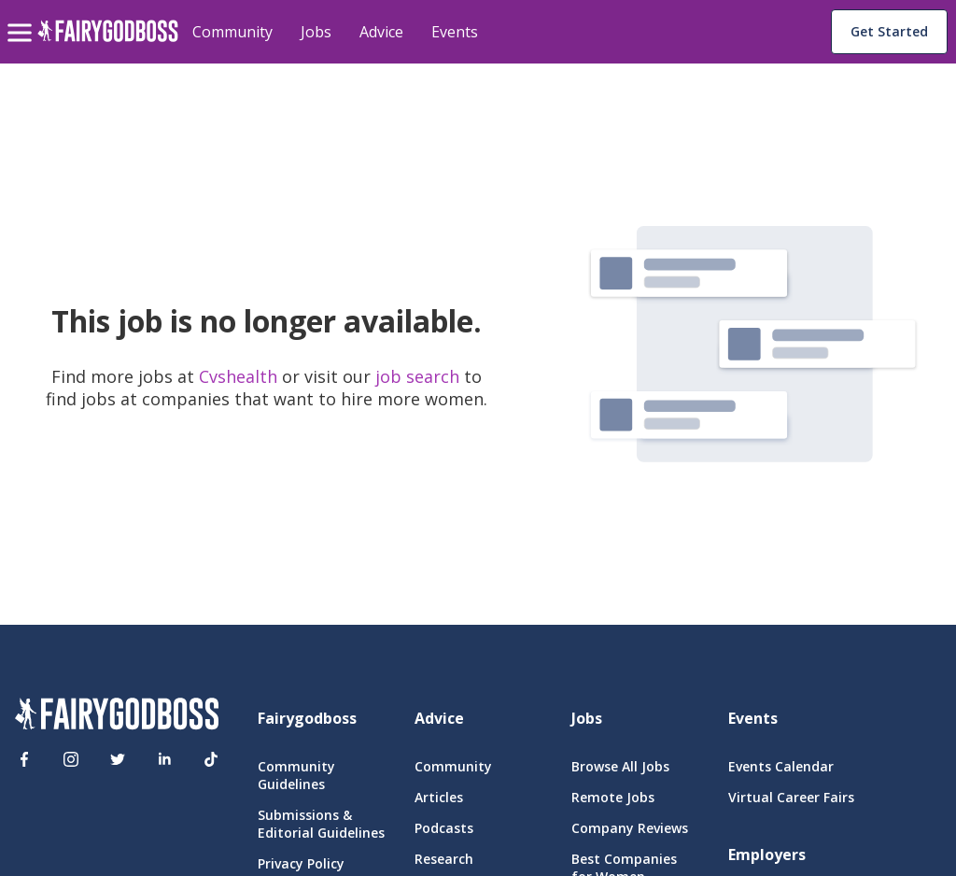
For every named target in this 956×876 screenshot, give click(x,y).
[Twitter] (117, 759)
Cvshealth (240, 376)
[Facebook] (24, 759)
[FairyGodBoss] (116, 716)
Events (454, 31)
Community (232, 31)
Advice (381, 31)
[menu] (22, 17)
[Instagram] (71, 759)
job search (417, 376)
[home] (107, 42)
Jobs (316, 31)
